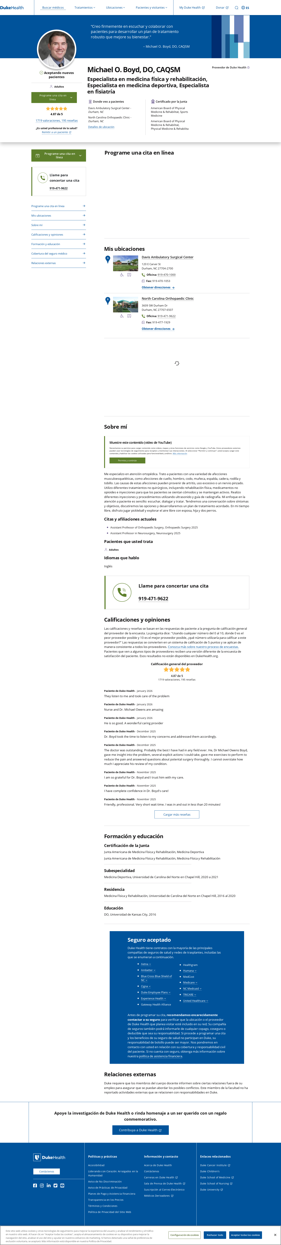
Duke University (209, 1189)
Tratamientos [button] (84, 7)
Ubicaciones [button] (114, 7)
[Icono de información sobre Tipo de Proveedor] (248, 68)
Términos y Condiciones (102, 1206)
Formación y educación (45, 244)
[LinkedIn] (49, 1186)
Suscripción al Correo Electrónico (164, 1189)
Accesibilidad (96, 1165)
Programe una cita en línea (47, 206)
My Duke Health (190, 7)
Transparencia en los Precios (105, 1199)
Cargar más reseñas (176, 815)
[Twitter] (56, 1186)
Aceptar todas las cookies (245, 1235)
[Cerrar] (275, 1235)
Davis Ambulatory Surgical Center (168, 257)
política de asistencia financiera (160, 1056)
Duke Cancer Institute (213, 1165)
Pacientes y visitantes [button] (150, 7)
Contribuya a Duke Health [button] (138, 1130)
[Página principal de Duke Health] (50, 1157)
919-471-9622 (153, 599)
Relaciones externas (43, 263)
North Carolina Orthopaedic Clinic (168, 298)
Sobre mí (36, 225)
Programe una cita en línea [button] (56, 97)
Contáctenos (46, 1171)
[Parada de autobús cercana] (129, 275)
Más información (180, 453)
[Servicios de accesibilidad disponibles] (122, 275)
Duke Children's (210, 1171)
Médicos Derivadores (157, 1195)
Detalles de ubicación (101, 127)
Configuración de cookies (184, 1235)
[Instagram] (42, 1186)
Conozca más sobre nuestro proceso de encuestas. (203, 647)
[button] (146, 964)
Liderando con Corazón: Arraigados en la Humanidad (113, 1173)
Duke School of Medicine (215, 1177)
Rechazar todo (215, 1235)
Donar (220, 7)
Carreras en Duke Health (159, 1177)
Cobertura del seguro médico (49, 253)
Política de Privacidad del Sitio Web (109, 1212)
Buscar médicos (53, 7)
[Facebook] (36, 1186)
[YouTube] (63, 1186)
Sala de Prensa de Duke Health (163, 1183)
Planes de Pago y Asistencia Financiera (111, 1193)
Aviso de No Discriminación (105, 1181)
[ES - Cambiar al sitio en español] (246, 7)
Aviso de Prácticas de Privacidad (107, 1187)
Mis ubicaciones (41, 215)
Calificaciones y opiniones (47, 234)
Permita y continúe (127, 460)
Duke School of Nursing (214, 1183)
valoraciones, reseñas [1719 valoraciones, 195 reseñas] (57, 121)
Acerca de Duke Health (158, 1165)
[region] (140, 1235)
